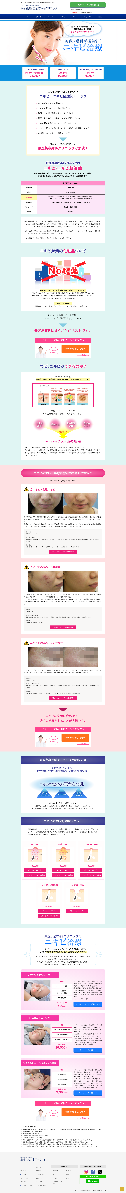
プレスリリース (40, 1178)
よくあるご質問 (40, 1174)
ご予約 (100, 17)
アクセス (75, 17)
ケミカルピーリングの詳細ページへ (87, 1093)
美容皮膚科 (55, 1170)
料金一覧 (50, 17)
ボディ (67, 1174)
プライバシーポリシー (42, 1185)
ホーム (26, 17)
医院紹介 (63, 17)
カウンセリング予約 (26, 1185)
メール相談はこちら (83, 355)
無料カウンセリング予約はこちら (88, 5)
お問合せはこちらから (76, 9)
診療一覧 (38, 17)
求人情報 (23, 1181)
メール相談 (39, 1181)
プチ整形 (55, 1178)
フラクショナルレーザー (35, 870)
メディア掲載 (24, 1178)
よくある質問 (87, 17)
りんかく (68, 1178)
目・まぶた (69, 1170)
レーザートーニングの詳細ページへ (87, 1050)
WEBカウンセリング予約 (75, 349)
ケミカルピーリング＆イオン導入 (35, 875)
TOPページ (24, 1167)
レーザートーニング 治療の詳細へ (63, 627)
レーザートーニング (63, 870)
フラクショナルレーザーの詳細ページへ (88, 1004)
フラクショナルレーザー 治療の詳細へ (63, 551)
